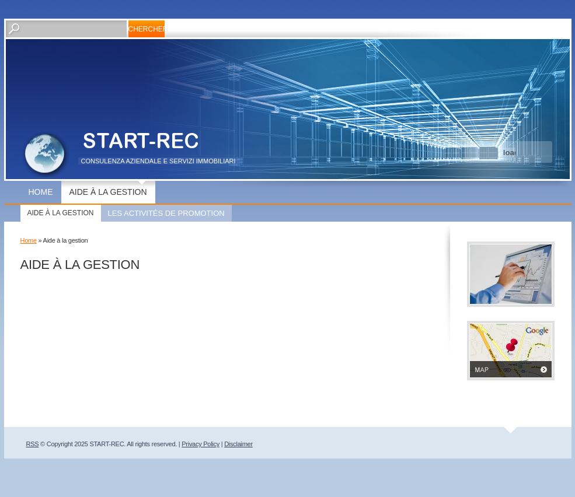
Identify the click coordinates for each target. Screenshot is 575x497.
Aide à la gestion (108, 192)
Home (41, 192)
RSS (32, 443)
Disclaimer (238, 443)
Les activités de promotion (166, 213)
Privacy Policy (200, 443)
